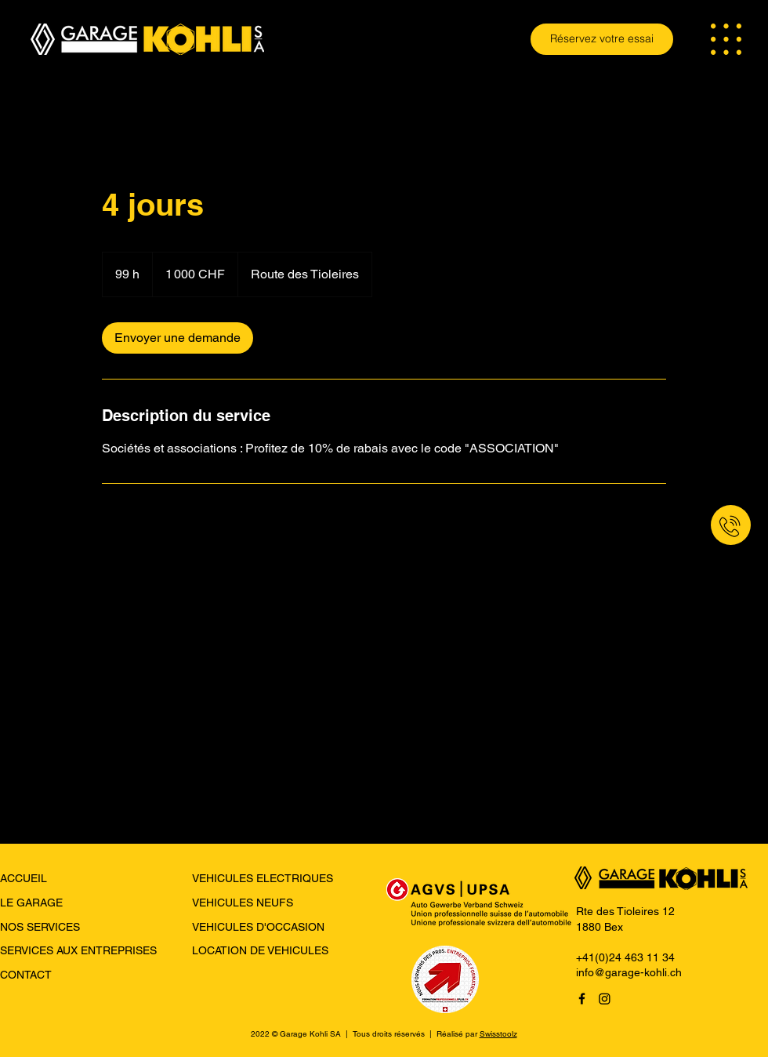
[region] (686, 529)
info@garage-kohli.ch (629, 972)
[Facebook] (581, 998)
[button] (726, 39)
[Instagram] (604, 998)
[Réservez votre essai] (602, 39)
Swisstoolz (498, 1034)
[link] (177, 338)
